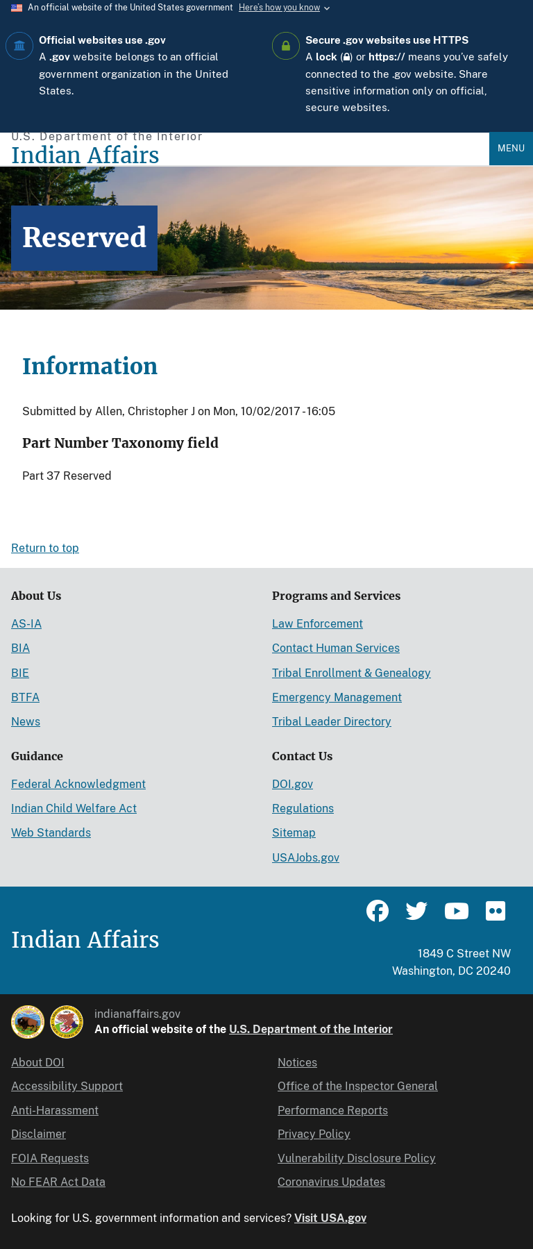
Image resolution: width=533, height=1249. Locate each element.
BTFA (25, 697)
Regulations (303, 808)
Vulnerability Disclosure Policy (357, 1158)
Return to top (45, 548)
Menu (511, 148)
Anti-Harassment (55, 1110)
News (25, 721)
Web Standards (51, 832)
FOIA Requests (50, 1158)
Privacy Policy (314, 1134)
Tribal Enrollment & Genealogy (351, 673)
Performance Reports (333, 1110)
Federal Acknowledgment (78, 784)
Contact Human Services (336, 648)
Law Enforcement (317, 623)
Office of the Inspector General (358, 1086)
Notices (297, 1062)
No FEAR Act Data (58, 1182)
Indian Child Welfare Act (74, 808)
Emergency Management (337, 697)
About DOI (38, 1062)
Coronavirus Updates (331, 1182)
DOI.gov (292, 784)
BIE (20, 673)
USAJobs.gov (305, 857)
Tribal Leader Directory (331, 721)
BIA (20, 648)
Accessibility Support (67, 1086)
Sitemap (294, 832)
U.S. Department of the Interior (311, 1029)
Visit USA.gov (330, 1218)
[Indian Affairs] (250, 156)
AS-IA (26, 623)
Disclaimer (38, 1134)
